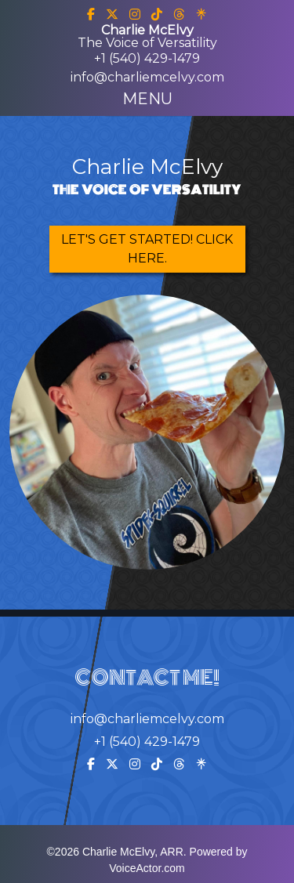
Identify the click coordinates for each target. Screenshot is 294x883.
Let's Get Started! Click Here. (147, 249)
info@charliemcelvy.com (147, 77)
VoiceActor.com (147, 868)
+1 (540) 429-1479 (147, 58)
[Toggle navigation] (147, 98)
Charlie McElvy (147, 166)
